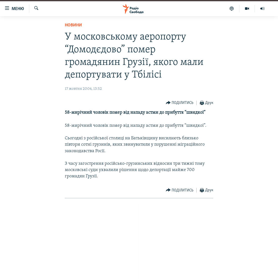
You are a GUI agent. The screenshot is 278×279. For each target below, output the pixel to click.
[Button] (180, 103)
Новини (73, 25)
